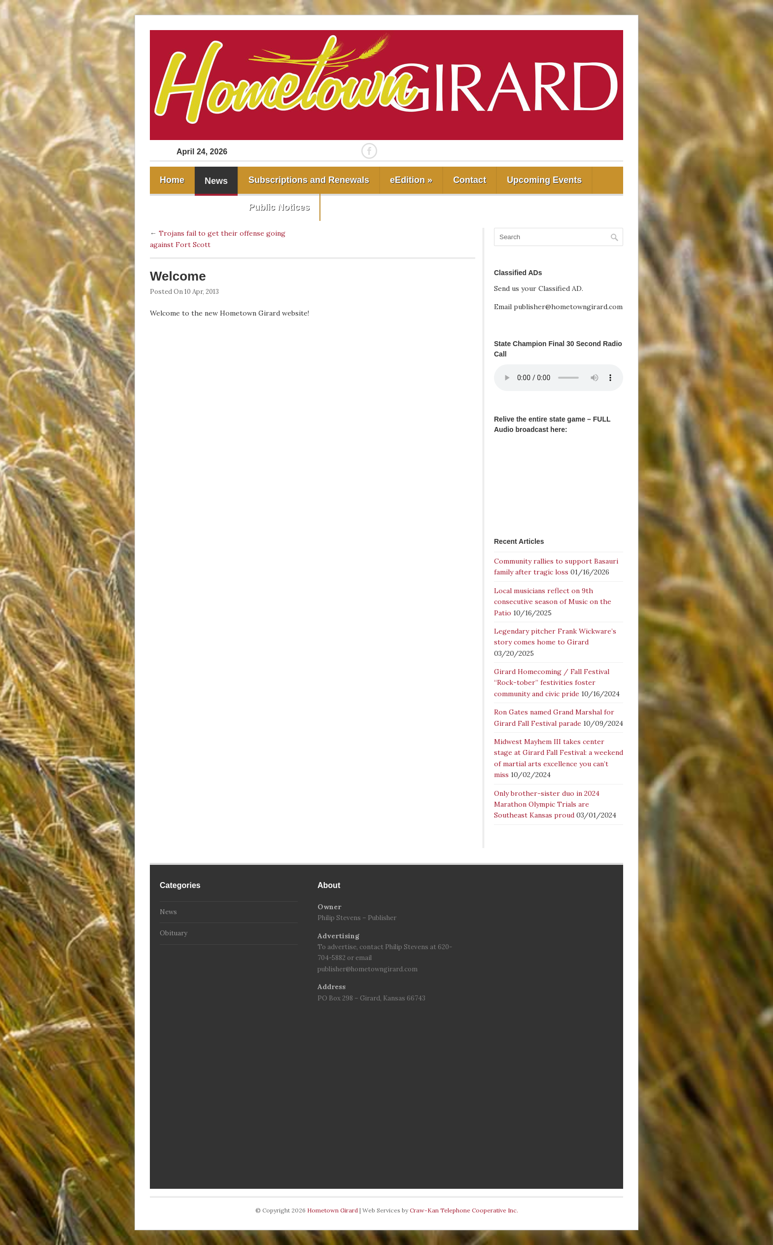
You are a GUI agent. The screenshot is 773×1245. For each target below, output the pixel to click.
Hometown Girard (333, 1210)
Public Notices (279, 207)
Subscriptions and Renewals (308, 180)
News (216, 181)
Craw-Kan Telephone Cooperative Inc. (464, 1210)
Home (172, 180)
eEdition (411, 180)
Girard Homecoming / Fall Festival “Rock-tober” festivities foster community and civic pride (551, 682)
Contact (469, 180)
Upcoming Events (544, 180)
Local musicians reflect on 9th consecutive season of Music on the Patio (552, 601)
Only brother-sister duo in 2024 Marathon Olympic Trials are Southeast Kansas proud (546, 804)
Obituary (173, 933)
